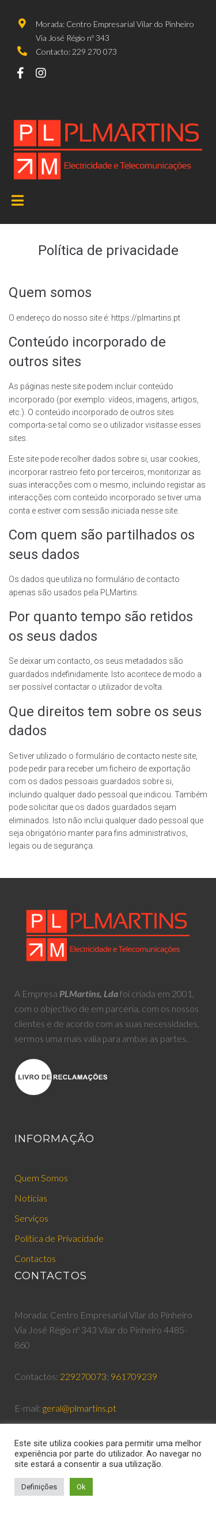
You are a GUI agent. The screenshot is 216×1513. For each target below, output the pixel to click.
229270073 (83, 1376)
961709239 (134, 1376)
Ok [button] (81, 1486)
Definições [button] (39, 1486)
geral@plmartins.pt (79, 1407)
